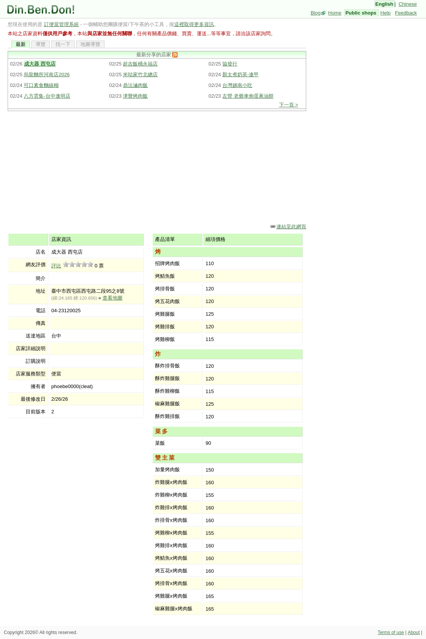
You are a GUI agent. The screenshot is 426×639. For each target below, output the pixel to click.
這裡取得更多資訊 (194, 24)
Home (334, 13)
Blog (316, 13)
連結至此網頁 (291, 226)
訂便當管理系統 (61, 24)
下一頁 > (288, 105)
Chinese (407, 4)
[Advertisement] (157, 166)
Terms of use (391, 632)
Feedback (406, 13)
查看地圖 (112, 298)
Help (385, 13)
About (413, 632)
